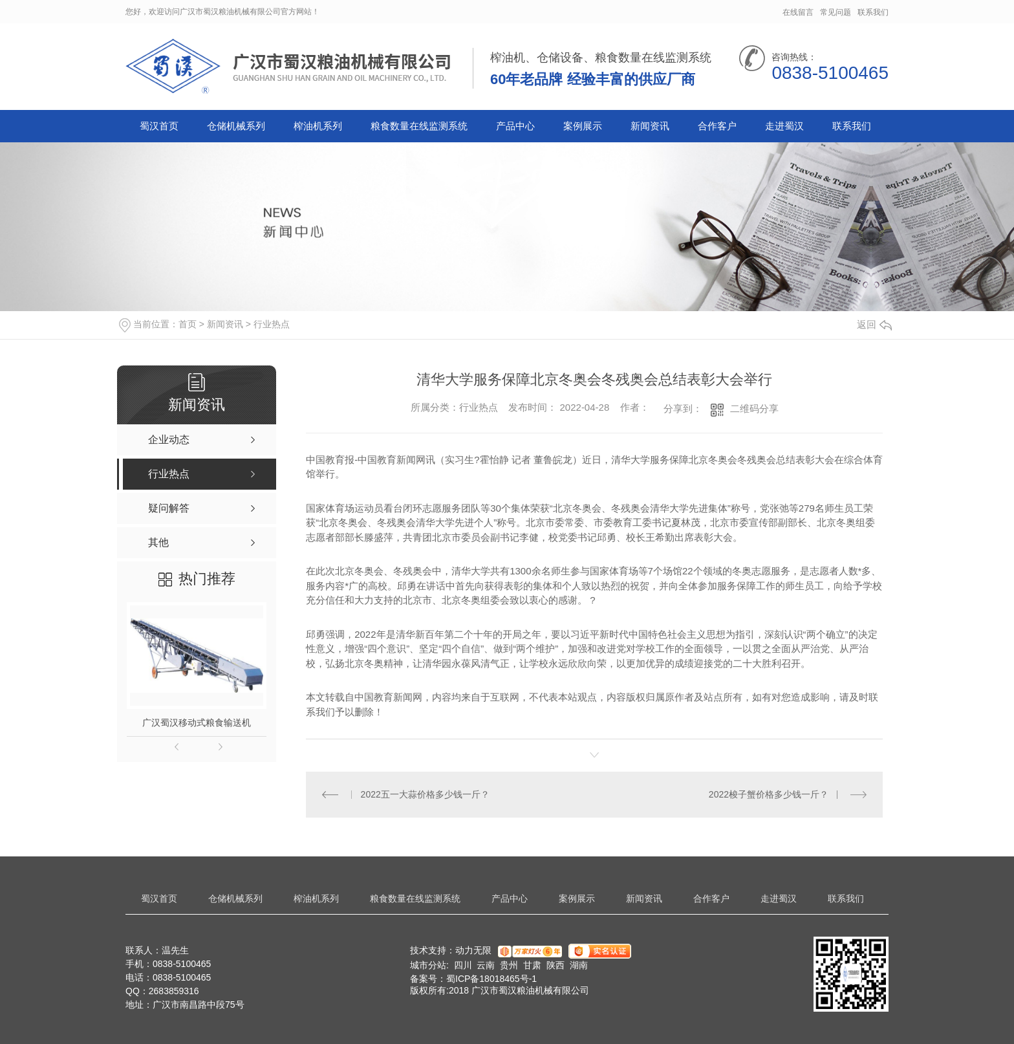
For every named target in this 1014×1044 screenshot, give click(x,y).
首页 (187, 324)
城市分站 (428, 965)
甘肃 (532, 965)
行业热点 (271, 324)
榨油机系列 (318, 125)
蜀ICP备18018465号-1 (491, 978)
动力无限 (473, 951)
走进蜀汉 (784, 125)
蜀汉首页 (159, 125)
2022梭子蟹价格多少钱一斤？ (768, 794)
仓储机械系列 (236, 125)
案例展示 (582, 125)
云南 (486, 965)
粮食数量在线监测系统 (419, 125)
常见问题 (835, 12)
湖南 (579, 965)
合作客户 (717, 125)
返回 (874, 324)
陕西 (555, 965)
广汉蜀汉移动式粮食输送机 (196, 722)
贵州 (509, 965)
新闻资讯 (650, 125)
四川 (463, 965)
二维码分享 (754, 408)
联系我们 (873, 12)
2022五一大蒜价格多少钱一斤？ (425, 794)
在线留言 (798, 12)
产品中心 (515, 125)
